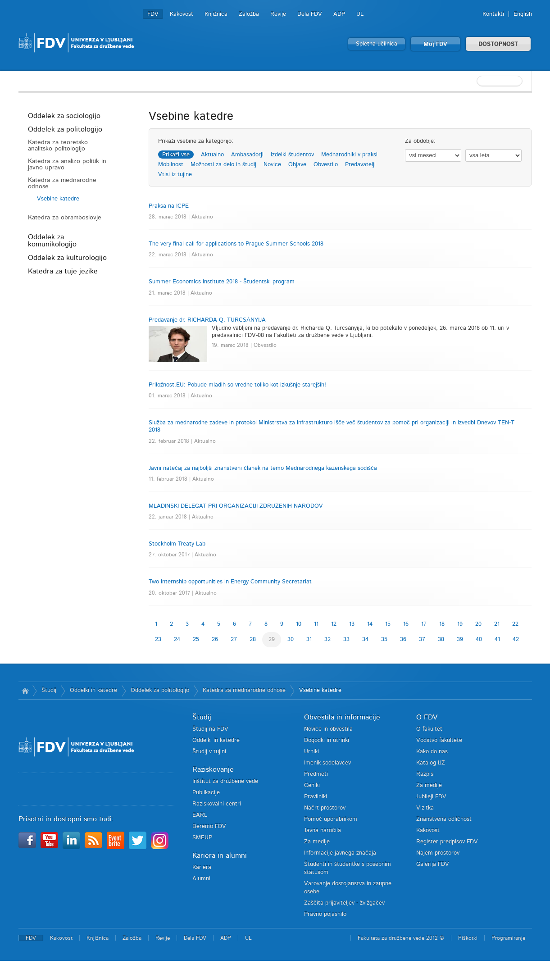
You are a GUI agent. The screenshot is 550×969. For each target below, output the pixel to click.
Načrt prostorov (324, 808)
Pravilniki (315, 797)
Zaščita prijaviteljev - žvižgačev (344, 903)
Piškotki (467, 938)
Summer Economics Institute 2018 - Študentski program (222, 282)
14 (370, 624)
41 (497, 639)
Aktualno (212, 155)
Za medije (317, 842)
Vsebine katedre (58, 199)
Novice (272, 165)
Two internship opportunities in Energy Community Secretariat (230, 582)
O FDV (426, 717)
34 (365, 639)
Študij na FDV (210, 729)
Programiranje (508, 938)
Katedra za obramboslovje (64, 217)
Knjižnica (216, 14)
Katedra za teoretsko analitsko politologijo (58, 145)
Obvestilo (326, 165)
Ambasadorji (247, 155)
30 (290, 639)
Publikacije (206, 793)
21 (497, 624)
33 (346, 639)
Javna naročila (322, 830)
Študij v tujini (209, 752)
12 (333, 624)
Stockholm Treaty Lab (177, 544)
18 (442, 624)
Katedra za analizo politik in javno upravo (67, 164)
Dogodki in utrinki (326, 740)
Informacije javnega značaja (340, 853)
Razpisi (425, 774)
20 (478, 624)
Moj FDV (435, 44)
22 (515, 624)
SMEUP (202, 838)
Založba (249, 14)
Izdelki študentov (292, 155)
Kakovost (181, 14)
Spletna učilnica (376, 44)
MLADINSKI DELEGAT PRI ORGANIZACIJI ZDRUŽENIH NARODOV (236, 506)
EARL (199, 815)
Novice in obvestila (328, 729)
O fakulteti (430, 729)
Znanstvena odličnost (444, 819)
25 (196, 639)
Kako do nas (432, 752)
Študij (48, 690)
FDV (153, 14)
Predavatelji (360, 165)
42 (516, 639)
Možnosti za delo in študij (223, 165)
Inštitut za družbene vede (225, 781)
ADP (339, 14)
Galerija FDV (432, 864)
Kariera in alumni (219, 855)
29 (271, 639)
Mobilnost (170, 165)
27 (234, 639)
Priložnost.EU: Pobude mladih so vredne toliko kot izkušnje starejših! (237, 385)
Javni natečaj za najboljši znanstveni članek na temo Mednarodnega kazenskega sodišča (263, 468)
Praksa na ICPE (169, 206)
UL (360, 14)
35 (384, 639)
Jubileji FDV (431, 797)
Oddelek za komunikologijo (52, 240)
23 (158, 639)
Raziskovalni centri (216, 804)
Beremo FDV (209, 826)
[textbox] (473, 81)
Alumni (201, 879)
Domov (25, 690)
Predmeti (316, 774)
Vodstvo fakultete (439, 740)
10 (298, 624)
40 (479, 639)
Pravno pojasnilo (325, 914)
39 (460, 639)
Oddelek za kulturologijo (67, 257)
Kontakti (493, 14)
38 (441, 639)
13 (352, 624)
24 (177, 639)
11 (316, 624)
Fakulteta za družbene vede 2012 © (401, 938)
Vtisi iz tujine (175, 174)
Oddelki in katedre (93, 690)
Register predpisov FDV (447, 842)
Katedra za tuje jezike (63, 271)
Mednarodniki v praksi (349, 155)
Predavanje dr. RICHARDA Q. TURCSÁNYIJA (207, 320)
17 (424, 624)
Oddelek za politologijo (65, 129)
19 (460, 624)
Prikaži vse (176, 155)
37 (422, 639)
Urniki (311, 752)
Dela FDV (309, 14)
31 (309, 639)
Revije (278, 14)
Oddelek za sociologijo (64, 115)
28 (253, 639)
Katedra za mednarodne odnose (62, 183)
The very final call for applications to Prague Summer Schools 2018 (236, 244)
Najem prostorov (437, 853)
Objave (297, 165)
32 (327, 639)
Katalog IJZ (430, 763)
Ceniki (312, 785)
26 (215, 639)
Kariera (201, 867)
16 (406, 624)
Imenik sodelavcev (327, 763)
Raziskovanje (213, 769)
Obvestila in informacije (342, 717)
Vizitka (425, 808)
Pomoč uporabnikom (330, 819)
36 (403, 639)
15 (388, 624)
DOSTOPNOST (498, 44)
